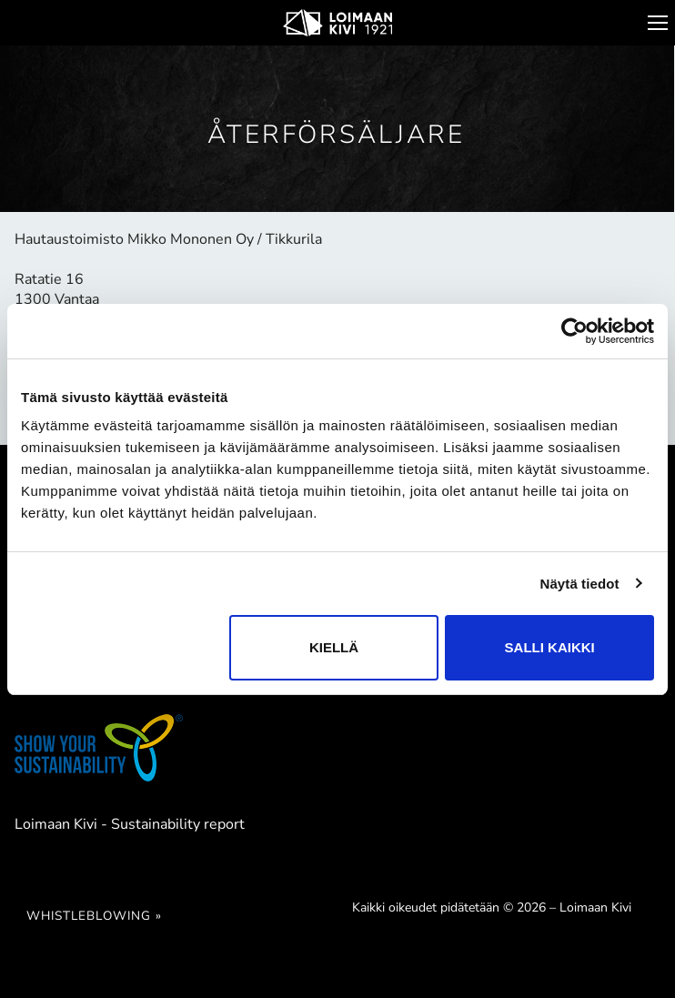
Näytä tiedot (580, 583)
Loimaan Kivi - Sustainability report (130, 824)
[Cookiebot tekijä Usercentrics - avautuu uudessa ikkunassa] (574, 331)
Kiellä (333, 647)
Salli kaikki (550, 647)
